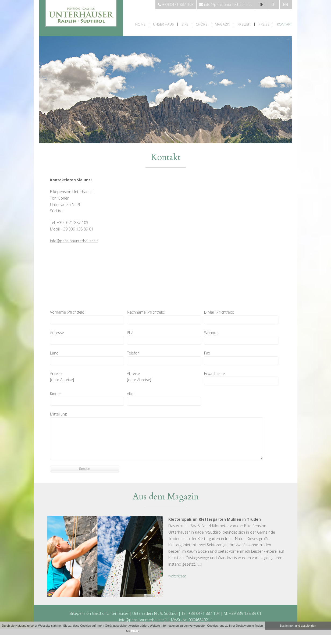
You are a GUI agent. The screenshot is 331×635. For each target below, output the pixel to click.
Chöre (201, 24)
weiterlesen (177, 576)
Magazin (222, 24)
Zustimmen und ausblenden (298, 625)
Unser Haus (163, 24)
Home (140, 24)
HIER (134, 630)
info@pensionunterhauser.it (74, 240)
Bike (184, 24)
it (273, 4)
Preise (263, 24)
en (285, 4)
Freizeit (244, 24)
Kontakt (284, 24)
